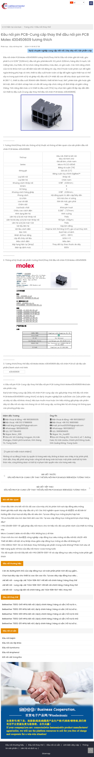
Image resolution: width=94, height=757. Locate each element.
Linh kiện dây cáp (71, 745)
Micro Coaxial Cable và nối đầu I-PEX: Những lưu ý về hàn (27, 533)
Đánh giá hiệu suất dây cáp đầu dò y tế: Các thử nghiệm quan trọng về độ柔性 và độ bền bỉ (43, 510)
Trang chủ (28, 27)
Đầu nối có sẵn (53, 745)
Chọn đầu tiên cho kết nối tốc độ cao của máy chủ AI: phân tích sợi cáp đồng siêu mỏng (42, 506)
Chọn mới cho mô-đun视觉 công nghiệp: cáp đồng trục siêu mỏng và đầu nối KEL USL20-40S (44, 537)
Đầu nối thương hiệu (15, 745)
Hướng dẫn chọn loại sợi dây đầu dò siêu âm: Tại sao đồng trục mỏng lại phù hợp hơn (40, 514)
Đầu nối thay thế (43, 27)
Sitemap (46, 753)
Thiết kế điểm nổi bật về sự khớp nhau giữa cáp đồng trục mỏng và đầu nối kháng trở (40, 541)
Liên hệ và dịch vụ (29, 748)
